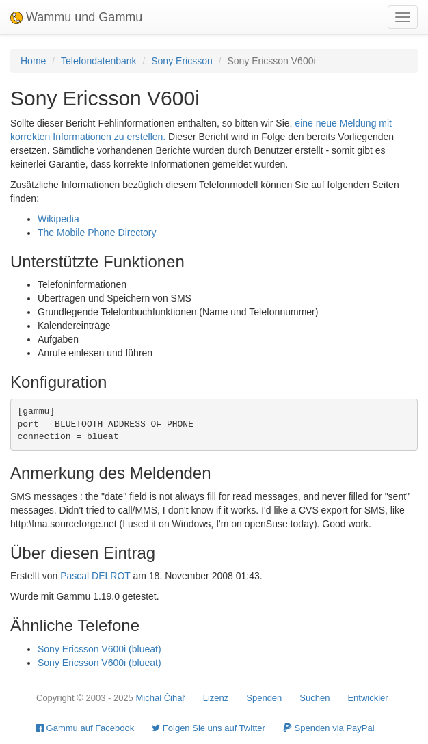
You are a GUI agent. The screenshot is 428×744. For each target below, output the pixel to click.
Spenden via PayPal (329, 728)
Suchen (314, 698)
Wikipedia (58, 218)
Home (33, 60)
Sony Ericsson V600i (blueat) (99, 648)
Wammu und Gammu (76, 17)
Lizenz (216, 698)
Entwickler (367, 698)
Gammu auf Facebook (85, 728)
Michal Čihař (160, 698)
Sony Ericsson (181, 60)
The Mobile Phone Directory (97, 232)
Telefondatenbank (99, 60)
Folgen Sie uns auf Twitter (208, 728)
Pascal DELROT (95, 575)
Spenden (264, 698)
